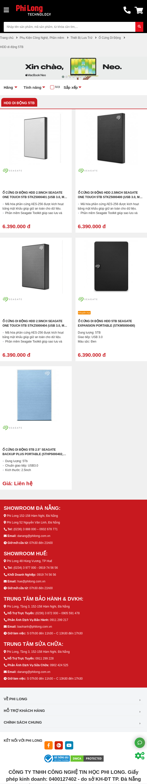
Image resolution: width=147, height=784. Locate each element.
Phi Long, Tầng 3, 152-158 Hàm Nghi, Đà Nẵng (38, 606)
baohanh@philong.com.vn (34, 626)
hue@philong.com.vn (31, 581)
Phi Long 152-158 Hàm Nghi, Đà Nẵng (32, 516)
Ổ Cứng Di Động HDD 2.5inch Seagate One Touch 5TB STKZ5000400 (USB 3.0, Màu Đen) (111, 197)
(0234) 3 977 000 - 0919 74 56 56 (35, 567)
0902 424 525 (59, 665)
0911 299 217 (59, 620)
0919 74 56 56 (46, 574)
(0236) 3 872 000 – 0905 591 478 (57, 613)
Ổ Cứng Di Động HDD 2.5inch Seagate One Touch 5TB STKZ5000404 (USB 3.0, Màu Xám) (35, 325)
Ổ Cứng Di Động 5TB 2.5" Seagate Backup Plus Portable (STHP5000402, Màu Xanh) (32, 454)
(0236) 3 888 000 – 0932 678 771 (35, 529)
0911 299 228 (44, 658)
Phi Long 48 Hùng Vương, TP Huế (29, 561)
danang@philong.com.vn (33, 536)
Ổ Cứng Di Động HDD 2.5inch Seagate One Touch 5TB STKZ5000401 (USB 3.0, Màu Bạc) (35, 197)
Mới (57, 87)
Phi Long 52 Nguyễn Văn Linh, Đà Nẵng (33, 522)
